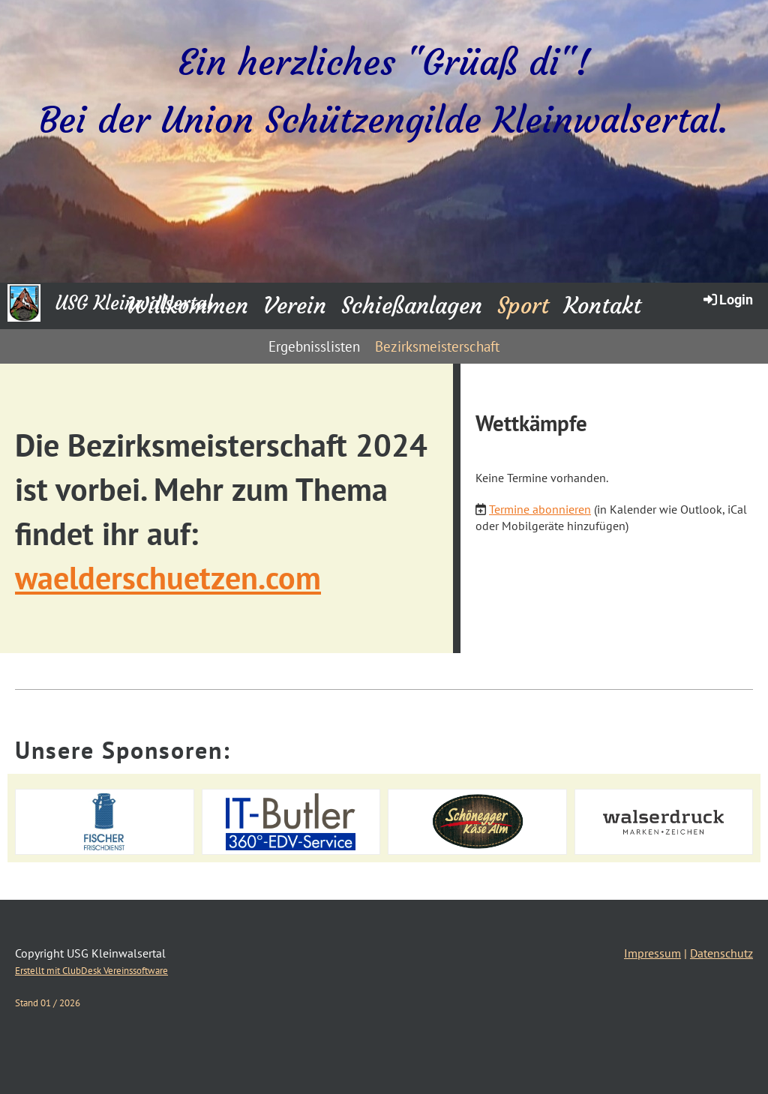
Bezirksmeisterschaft (437, 346)
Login (727, 299)
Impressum (652, 953)
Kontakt (602, 305)
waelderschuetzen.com (168, 577)
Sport (523, 305)
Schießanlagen (411, 305)
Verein (294, 305)
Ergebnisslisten (314, 346)
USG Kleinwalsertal (134, 303)
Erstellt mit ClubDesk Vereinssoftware (91, 970)
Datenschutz (721, 953)
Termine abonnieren (540, 509)
